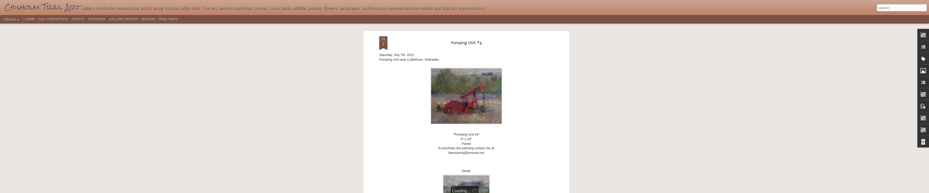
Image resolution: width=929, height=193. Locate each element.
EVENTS (78, 19)
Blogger (479, 190)
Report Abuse (492, 190)
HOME (30, 19)
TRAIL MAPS (168, 19)
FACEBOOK (97, 19)
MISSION (148, 19)
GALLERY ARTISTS (123, 19)
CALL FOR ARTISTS (53, 19)
